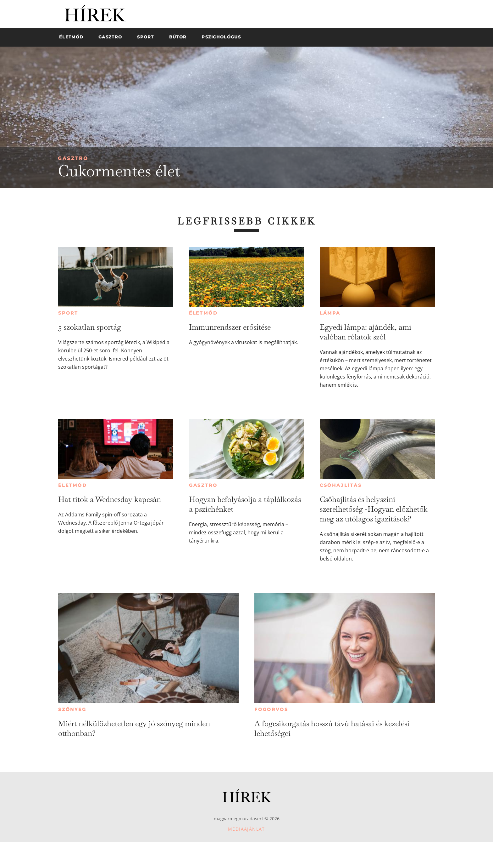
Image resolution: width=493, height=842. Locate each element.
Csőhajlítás (341, 485)
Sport (68, 313)
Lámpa (330, 313)
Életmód (203, 313)
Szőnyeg (72, 709)
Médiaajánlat (246, 829)
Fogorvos (271, 709)
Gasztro (73, 158)
